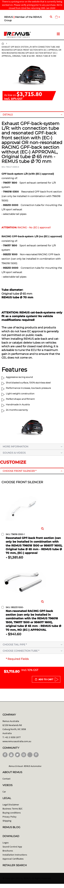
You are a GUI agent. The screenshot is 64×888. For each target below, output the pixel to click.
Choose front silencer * (19, 470)
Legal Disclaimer (11, 804)
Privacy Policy (9, 816)
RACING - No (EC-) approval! (26, 227)
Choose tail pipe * (15, 644)
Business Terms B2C (13, 808)
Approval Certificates (13, 858)
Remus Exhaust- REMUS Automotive (25, 766)
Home (3, 43)
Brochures (8, 850)
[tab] (32, 114)
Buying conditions (12, 812)
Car (4, 791)
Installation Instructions (15, 854)
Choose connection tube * (21, 650)
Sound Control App (12, 846)
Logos (6, 842)
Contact (6, 778)
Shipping (7, 820)
